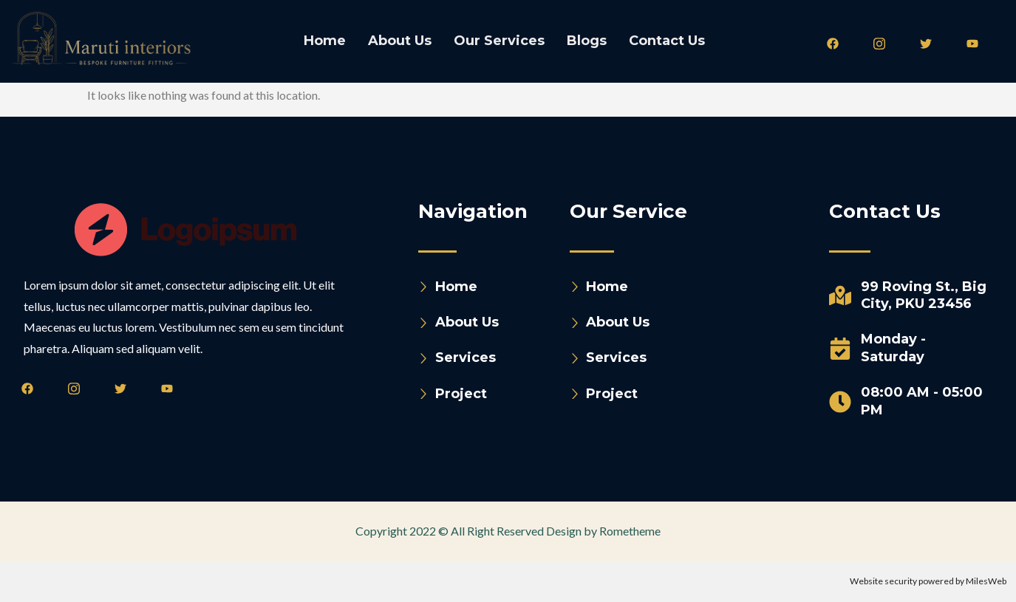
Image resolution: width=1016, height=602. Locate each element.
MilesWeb (986, 580)
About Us (400, 41)
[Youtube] (977, 43)
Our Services (499, 41)
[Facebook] (838, 43)
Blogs (587, 41)
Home (325, 41)
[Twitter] (931, 43)
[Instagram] (884, 43)
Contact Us (667, 41)
